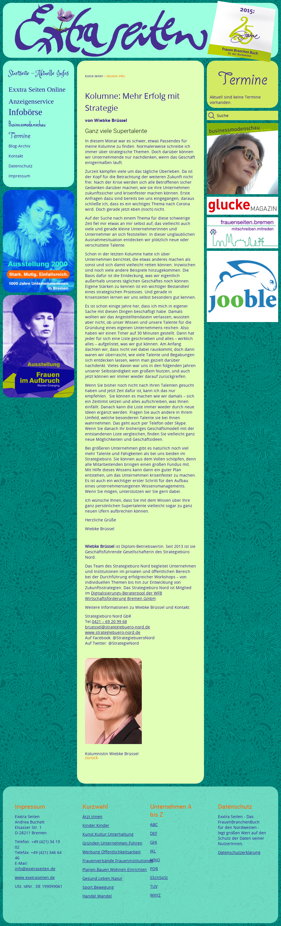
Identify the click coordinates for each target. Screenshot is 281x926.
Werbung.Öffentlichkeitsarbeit (111, 852)
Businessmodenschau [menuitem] (27, 124)
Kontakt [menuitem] (16, 156)
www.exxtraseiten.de (35, 877)
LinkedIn (108, 71)
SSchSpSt (159, 877)
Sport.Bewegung (98, 887)
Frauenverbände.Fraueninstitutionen (117, 860)
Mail (121, 71)
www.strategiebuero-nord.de (112, 632)
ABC (154, 824)
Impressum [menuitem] (19, 176)
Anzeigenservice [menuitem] (31, 101)
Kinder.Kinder (95, 825)
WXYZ (155, 895)
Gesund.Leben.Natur (102, 878)
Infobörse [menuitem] (25, 112)
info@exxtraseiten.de (35, 868)
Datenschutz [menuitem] (21, 166)
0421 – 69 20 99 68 (109, 621)
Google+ (101, 71)
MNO (155, 860)
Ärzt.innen (92, 816)
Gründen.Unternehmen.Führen (112, 843)
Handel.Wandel (97, 896)
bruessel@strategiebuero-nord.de (117, 627)
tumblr (128, 71)
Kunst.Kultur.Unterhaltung (108, 834)
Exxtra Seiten (94, 76)
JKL (153, 851)
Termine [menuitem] (19, 136)
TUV (153, 886)
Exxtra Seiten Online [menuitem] (37, 89)
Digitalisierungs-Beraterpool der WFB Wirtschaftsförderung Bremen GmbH (123, 595)
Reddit (135, 71)
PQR (154, 868)
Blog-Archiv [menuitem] (19, 146)
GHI (153, 842)
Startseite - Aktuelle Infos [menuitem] (39, 73)
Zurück (91, 757)
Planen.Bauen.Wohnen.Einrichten (114, 869)
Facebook (87, 71)
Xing (114, 71)
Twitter (94, 71)
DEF (153, 833)
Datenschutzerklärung (239, 852)
